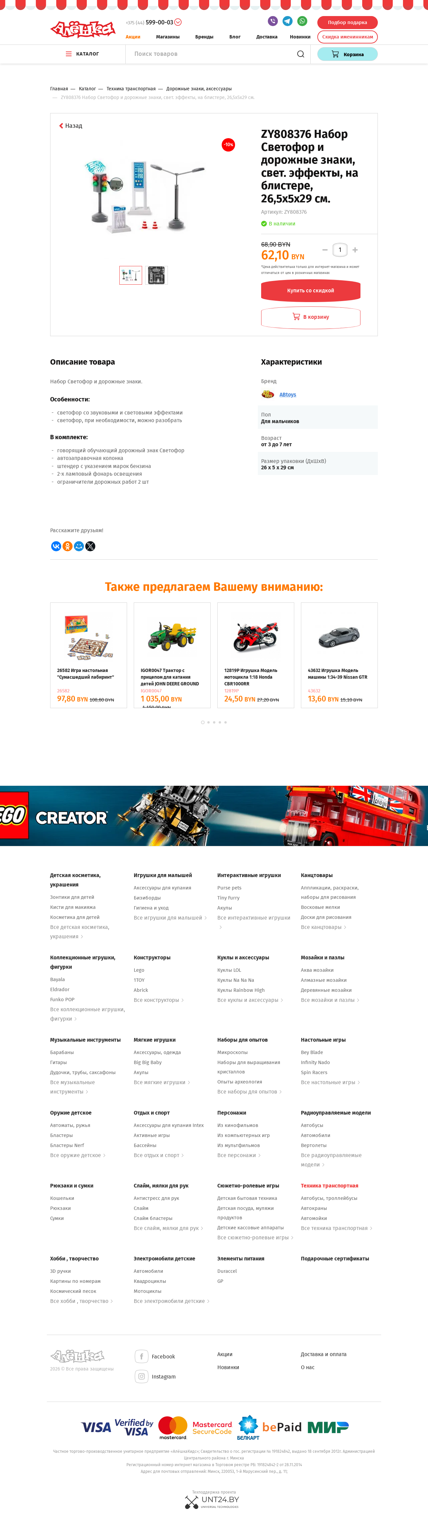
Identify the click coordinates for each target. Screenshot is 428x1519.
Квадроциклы (150, 1281)
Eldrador (60, 989)
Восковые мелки (320, 907)
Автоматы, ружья (70, 1125)
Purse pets (229, 888)
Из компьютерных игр (243, 1135)
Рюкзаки (60, 1208)
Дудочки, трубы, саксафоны (83, 1072)
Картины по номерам (75, 1281)
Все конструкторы (159, 1000)
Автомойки (314, 1218)
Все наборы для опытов (249, 1091)
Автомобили (315, 1135)
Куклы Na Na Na (235, 980)
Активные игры (152, 1135)
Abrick (141, 990)
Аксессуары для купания (162, 888)
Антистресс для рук (156, 1198)
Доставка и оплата (324, 1354)
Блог (235, 37)
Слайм (141, 1208)
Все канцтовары (323, 927)
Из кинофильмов (237, 1125)
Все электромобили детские (171, 1301)
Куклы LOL (229, 970)
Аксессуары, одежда (157, 1052)
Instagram (155, 1377)
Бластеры (61, 1135)
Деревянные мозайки (326, 990)
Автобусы (312, 1125)
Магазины (168, 37)
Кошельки (62, 1198)
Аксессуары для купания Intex (169, 1125)
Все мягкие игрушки (162, 1082)
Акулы (224, 908)
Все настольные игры (330, 1082)
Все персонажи (238, 1155)
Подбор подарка (347, 22)
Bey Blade (312, 1052)
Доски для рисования (326, 917)
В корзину (311, 317)
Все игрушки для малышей (170, 918)
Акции (133, 37)
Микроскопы (232, 1052)
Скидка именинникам (347, 37)
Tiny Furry (228, 898)
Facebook (154, 1357)
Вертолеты (314, 1145)
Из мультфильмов (238, 1145)
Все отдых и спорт (159, 1155)
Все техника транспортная (336, 1228)
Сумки (57, 1218)
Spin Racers (314, 1072)
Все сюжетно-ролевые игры (255, 1237)
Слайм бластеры (153, 1218)
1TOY (139, 980)
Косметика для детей (75, 917)
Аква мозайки (317, 970)
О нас (308, 1367)
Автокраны (314, 1208)
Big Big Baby (148, 1062)
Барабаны (62, 1052)
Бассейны (145, 1145)
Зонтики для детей (72, 897)
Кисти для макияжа (73, 907)
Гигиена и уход (151, 908)
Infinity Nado (315, 1062)
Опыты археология (239, 1082)
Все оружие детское (77, 1155)
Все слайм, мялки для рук (168, 1228)
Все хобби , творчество (81, 1301)
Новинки (300, 37)
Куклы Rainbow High (241, 990)
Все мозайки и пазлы (330, 1000)
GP (220, 1281)
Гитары (58, 1062)
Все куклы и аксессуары (250, 1000)
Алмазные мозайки (324, 980)
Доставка (267, 37)
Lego (139, 970)
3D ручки (60, 1271)
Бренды (204, 37)
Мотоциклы (148, 1291)
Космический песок (73, 1291)
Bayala (57, 979)
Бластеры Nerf (67, 1145)
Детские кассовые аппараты (250, 1228)
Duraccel (227, 1271)
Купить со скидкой (310, 290)
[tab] (130, 275)
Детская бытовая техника (247, 1198)
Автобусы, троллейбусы (329, 1198)
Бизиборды (147, 898)
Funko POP (62, 999)
